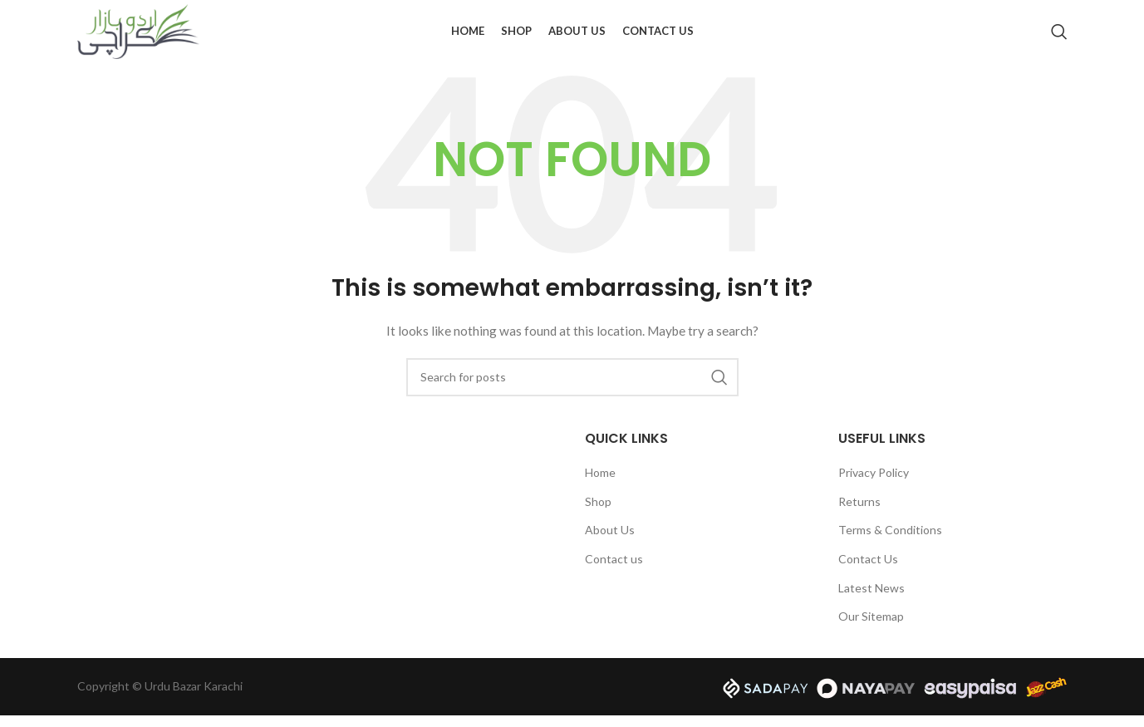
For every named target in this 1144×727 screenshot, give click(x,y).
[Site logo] (139, 36)
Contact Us (868, 570)
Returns (859, 513)
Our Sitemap (871, 628)
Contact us (614, 570)
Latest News (871, 599)
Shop (598, 513)
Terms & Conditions (890, 542)
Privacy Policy (873, 485)
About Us (610, 542)
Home (600, 485)
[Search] (1059, 37)
